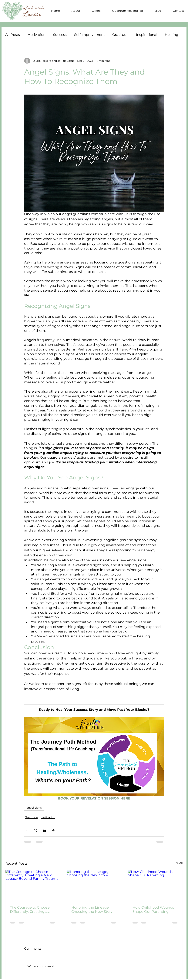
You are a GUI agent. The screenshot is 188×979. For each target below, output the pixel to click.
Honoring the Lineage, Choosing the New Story (91, 909)
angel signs (34, 807)
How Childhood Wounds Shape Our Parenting (153, 909)
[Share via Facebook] (26, 830)
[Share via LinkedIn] (44, 830)
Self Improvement (89, 35)
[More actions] (161, 61)
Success (60, 35)
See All (178, 863)
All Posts (12, 35)
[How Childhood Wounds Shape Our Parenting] (155, 885)
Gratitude (120, 35)
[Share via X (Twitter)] (35, 830)
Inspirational (146, 35)
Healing (171, 35)
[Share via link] (53, 830)
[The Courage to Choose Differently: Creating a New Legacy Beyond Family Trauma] (32, 885)
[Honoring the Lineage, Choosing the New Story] (94, 885)
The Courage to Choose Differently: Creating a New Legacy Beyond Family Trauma (30, 909)
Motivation (36, 35)
